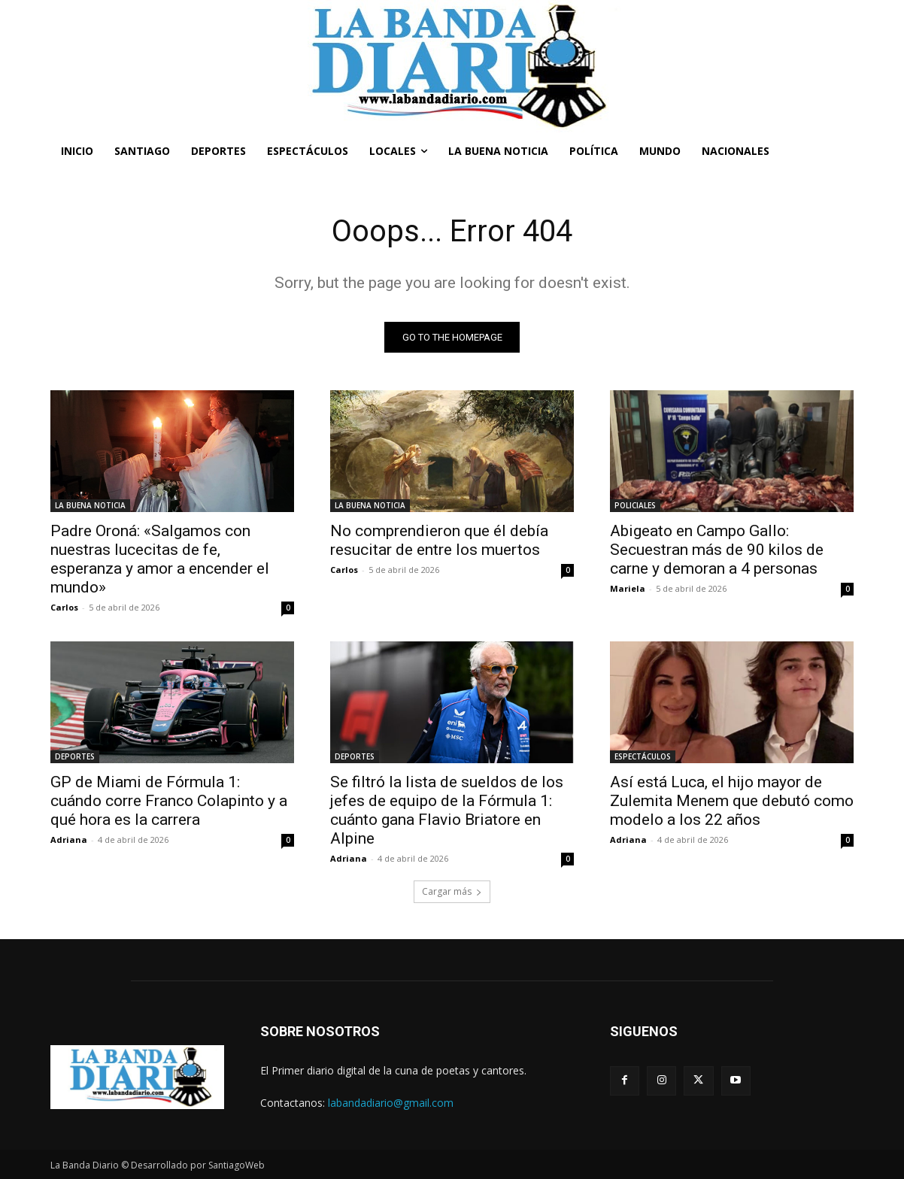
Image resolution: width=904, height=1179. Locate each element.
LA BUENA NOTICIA (90, 505)
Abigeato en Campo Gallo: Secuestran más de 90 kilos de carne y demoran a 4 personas (717, 549)
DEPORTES (75, 756)
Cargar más (452, 891)
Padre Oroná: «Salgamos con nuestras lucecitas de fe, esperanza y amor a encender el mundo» (159, 559)
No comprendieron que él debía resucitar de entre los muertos (439, 540)
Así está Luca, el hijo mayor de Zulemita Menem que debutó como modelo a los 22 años (732, 801)
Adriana (68, 839)
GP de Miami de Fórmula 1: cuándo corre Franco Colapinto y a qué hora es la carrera (168, 801)
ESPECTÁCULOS (642, 756)
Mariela (627, 588)
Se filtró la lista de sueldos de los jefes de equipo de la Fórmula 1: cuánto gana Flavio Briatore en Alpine (446, 810)
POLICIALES (635, 505)
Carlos (64, 607)
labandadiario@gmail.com (391, 1103)
